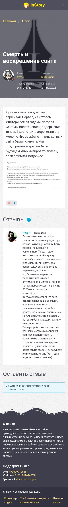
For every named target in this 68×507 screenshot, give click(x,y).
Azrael (20, 77)
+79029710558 (17, 471)
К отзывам (47, 77)
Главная (9, 21)
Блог (26, 21)
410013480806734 (25, 475)
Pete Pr (27, 232)
